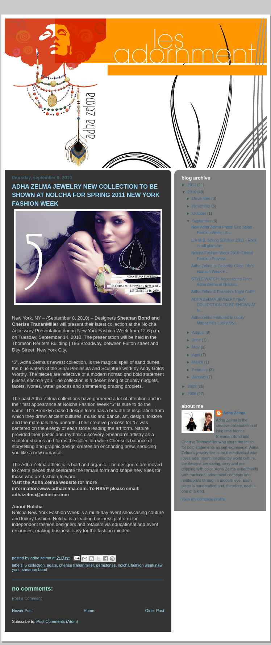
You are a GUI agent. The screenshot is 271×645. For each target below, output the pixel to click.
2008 (192, 393)
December (202, 198)
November (202, 206)
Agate (52, 565)
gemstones (106, 565)
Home (89, 610)
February (200, 369)
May (196, 347)
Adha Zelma (234, 413)
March (198, 362)
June (197, 340)
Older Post (154, 610)
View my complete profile (203, 499)
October (199, 213)
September (202, 221)
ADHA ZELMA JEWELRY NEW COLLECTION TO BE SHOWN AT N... (223, 304)
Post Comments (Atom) (57, 621)
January (199, 377)
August (199, 332)
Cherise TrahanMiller (76, 565)
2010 (192, 192)
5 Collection (35, 565)
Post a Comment (27, 598)
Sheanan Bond (34, 569)
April (196, 355)
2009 (192, 386)
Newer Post (22, 610)
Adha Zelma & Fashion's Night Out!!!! (223, 291)
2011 (192, 184)
